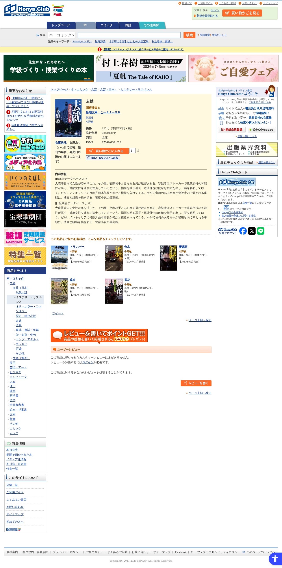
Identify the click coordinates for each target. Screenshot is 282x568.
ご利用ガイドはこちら (260, 102)
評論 (19, 348)
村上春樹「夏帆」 (162, 41)
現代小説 (21, 292)
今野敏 (89, 121)
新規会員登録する (207, 15)
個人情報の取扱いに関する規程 (239, 215)
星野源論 (100, 41)
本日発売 (12, 450)
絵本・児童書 (18, 409)
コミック (106, 25)
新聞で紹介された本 (19, 454)
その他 (20, 353)
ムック (14, 433)
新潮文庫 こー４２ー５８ (103, 112)
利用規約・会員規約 (35, 552)
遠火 (73, 279)
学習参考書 (17, 405)
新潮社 (89, 117)
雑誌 (128, 25)
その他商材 (151, 25)
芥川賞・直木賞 (16, 464)
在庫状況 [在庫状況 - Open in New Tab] (61, 142)
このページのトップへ (261, 552)
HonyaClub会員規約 (232, 212)
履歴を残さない (266, 162)
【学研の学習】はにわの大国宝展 (128, 41)
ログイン (215, 10)
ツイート (58, 313)
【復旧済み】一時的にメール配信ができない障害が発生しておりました (25, 102)
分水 (127, 246)
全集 (19, 325)
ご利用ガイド (205, 3)
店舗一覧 (187, 3)
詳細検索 (205, 35)
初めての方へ (15, 521)
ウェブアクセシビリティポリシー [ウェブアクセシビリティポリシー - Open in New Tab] (218, 552)
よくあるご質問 (227, 3)
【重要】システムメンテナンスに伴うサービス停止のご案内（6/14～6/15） (143, 49)
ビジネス (15, 372)
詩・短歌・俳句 (26, 334)
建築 (12, 391)
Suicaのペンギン (82, 41)
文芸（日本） (21, 287)
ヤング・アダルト (27, 339)
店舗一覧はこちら (247, 136)
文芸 (12, 283)
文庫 (12, 414)
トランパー (77, 246)
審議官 (183, 246)
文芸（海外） (21, 358)
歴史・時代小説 (26, 316)
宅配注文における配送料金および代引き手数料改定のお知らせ (25, 115)
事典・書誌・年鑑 (27, 330)
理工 (12, 386)
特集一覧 (12, 468)
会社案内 (12, 552)
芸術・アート (18, 367)
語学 (12, 400)
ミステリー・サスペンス (136, 89)
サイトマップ (270, 3)
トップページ (60, 25)
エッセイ (21, 344)
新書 (12, 419)
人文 (12, 381)
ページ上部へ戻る (200, 320)
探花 (127, 279)
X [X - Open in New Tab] (192, 552)
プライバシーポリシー (67, 552)
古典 (19, 320)
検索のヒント (219, 35)
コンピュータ (18, 377)
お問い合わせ (249, 3)
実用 (12, 362)
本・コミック (15, 278)
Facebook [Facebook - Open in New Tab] (180, 552)
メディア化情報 (16, 459)
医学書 (14, 395)
